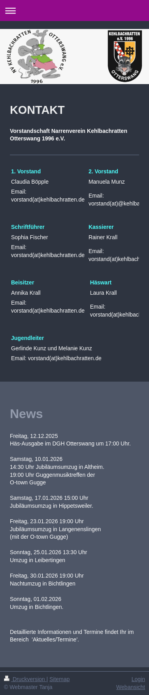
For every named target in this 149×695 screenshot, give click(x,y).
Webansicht (130, 687)
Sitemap (59, 679)
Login (138, 679)
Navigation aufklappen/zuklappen (74, 10)
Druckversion (25, 679)
